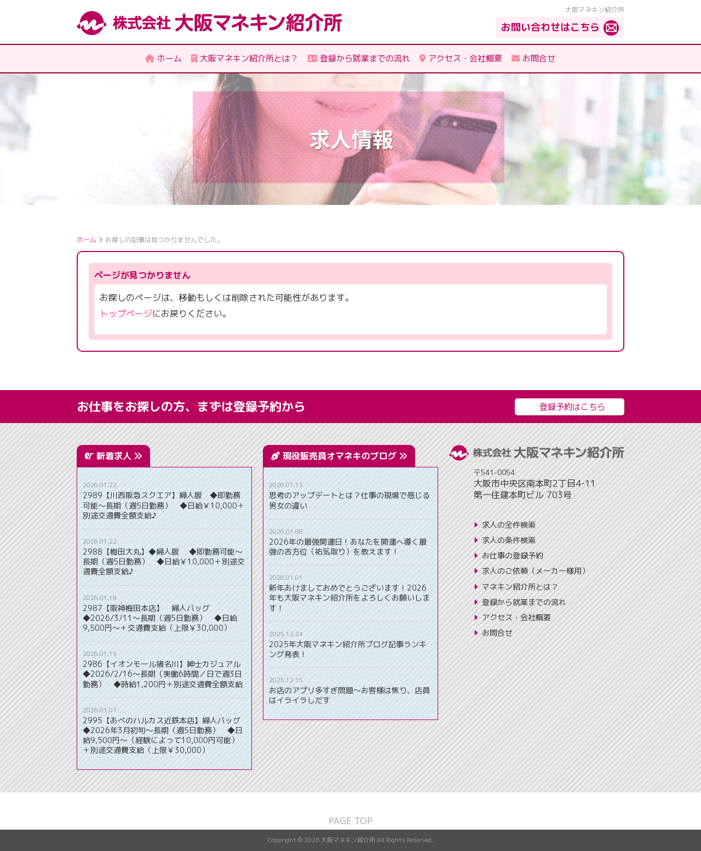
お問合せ (497, 632)
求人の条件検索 (509, 540)
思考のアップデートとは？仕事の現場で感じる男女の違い (349, 500)
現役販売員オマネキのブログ (345, 456)
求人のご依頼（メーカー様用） (535, 571)
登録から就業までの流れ (524, 602)
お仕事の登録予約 (512, 555)
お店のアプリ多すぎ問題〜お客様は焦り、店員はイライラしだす (349, 695)
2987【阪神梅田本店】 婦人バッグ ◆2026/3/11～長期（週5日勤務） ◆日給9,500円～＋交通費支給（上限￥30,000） (160, 618)
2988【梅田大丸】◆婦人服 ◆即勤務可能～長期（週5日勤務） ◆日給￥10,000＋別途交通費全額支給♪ (164, 561)
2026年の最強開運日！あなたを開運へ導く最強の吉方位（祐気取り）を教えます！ (348, 547)
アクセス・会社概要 (516, 617)
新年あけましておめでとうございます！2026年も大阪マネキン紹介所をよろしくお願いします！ (349, 598)
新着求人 (119, 456)
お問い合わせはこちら (550, 27)
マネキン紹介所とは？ (520, 586)
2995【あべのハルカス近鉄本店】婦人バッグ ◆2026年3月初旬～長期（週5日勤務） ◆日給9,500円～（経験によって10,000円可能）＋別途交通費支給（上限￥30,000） (164, 736)
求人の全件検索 (509, 524)
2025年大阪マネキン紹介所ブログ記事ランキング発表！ (348, 649)
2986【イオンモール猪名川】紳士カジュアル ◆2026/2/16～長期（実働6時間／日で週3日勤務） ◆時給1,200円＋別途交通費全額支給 (164, 674)
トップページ (126, 313)
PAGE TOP (350, 821)
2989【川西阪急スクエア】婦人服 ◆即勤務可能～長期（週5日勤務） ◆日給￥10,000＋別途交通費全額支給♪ (164, 505)
